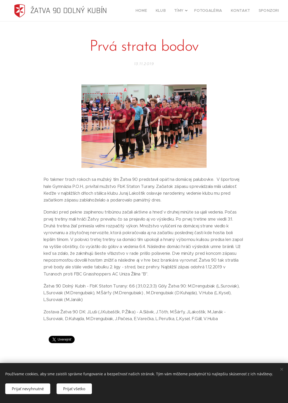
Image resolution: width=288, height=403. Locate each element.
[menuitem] (151, 10)
